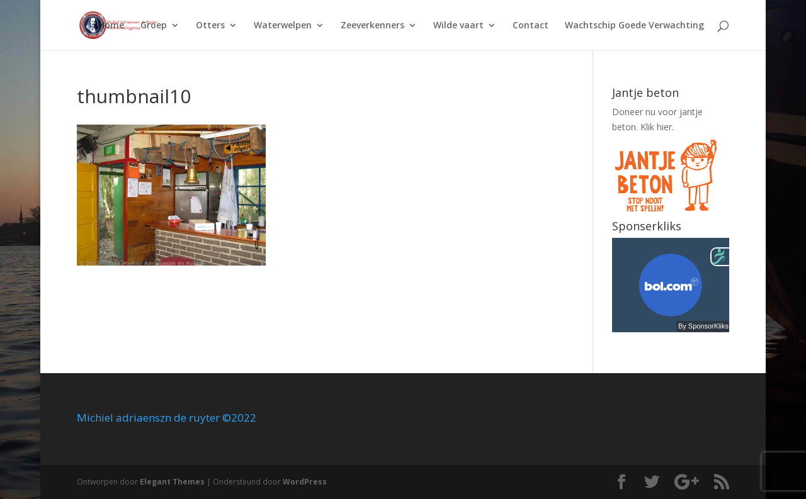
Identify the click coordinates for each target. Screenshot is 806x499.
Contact (530, 26)
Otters (210, 26)
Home (111, 26)
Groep (153, 26)
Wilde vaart (458, 26)
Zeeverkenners (372, 26)
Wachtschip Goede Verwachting (634, 26)
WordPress (305, 481)
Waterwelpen (283, 26)
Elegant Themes (172, 481)
